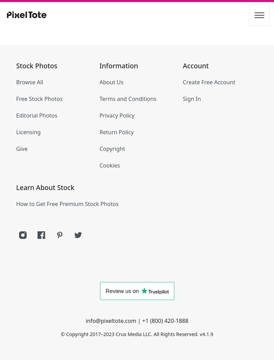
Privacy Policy (117, 115)
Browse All (29, 82)
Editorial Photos (37, 115)
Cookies (110, 165)
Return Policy (117, 132)
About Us (112, 82)
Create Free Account (209, 82)
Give (22, 149)
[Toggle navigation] (259, 15)
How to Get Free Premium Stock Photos (67, 204)
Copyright (112, 149)
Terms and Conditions (128, 99)
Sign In (192, 99)
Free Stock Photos (39, 99)
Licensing (28, 132)
